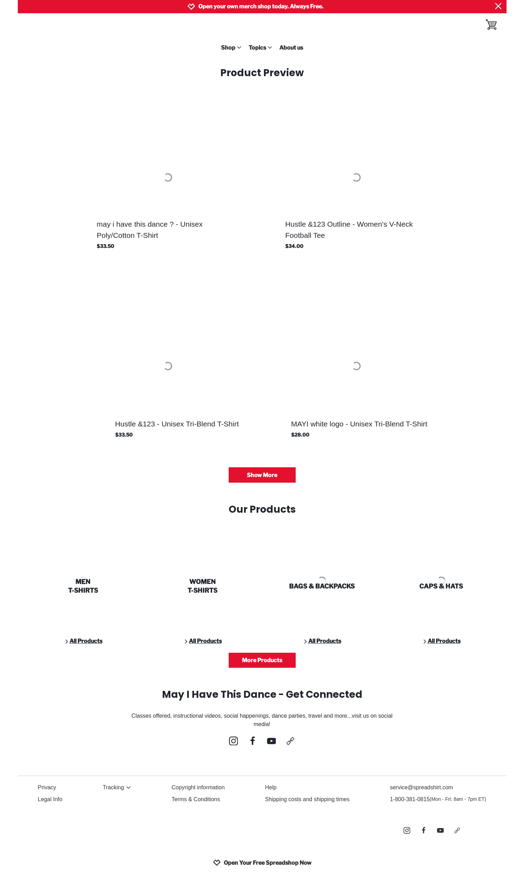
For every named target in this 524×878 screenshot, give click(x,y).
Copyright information (197, 787)
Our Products (262, 509)
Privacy (47, 787)
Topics (261, 47)
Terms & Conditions (195, 799)
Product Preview (262, 73)
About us (291, 47)
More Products (262, 660)
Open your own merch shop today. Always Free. (260, 6)
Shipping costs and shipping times (307, 799)
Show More (262, 475)
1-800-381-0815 (438, 799)
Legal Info (50, 799)
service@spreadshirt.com (421, 787)
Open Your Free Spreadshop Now (262, 862)
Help (270, 787)
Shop (231, 47)
